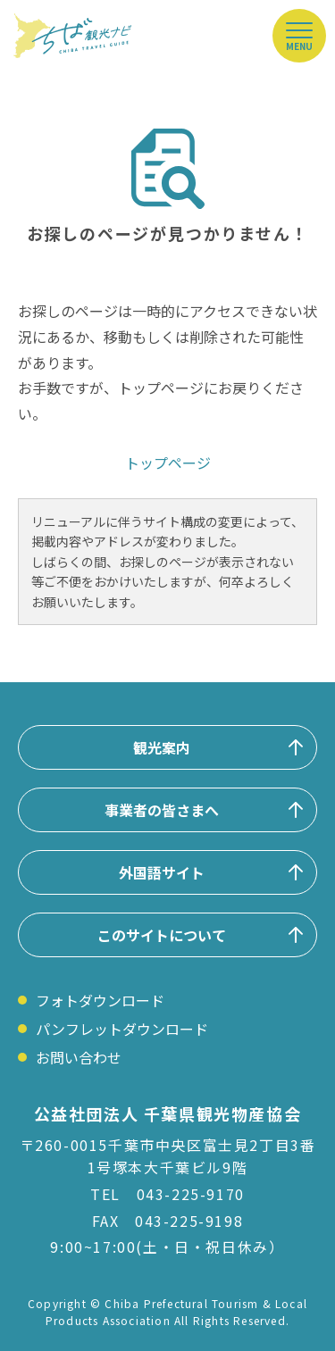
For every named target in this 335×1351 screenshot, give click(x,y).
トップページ (168, 462)
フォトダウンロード (100, 1000)
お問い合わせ (78, 1057)
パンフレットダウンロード (122, 1029)
